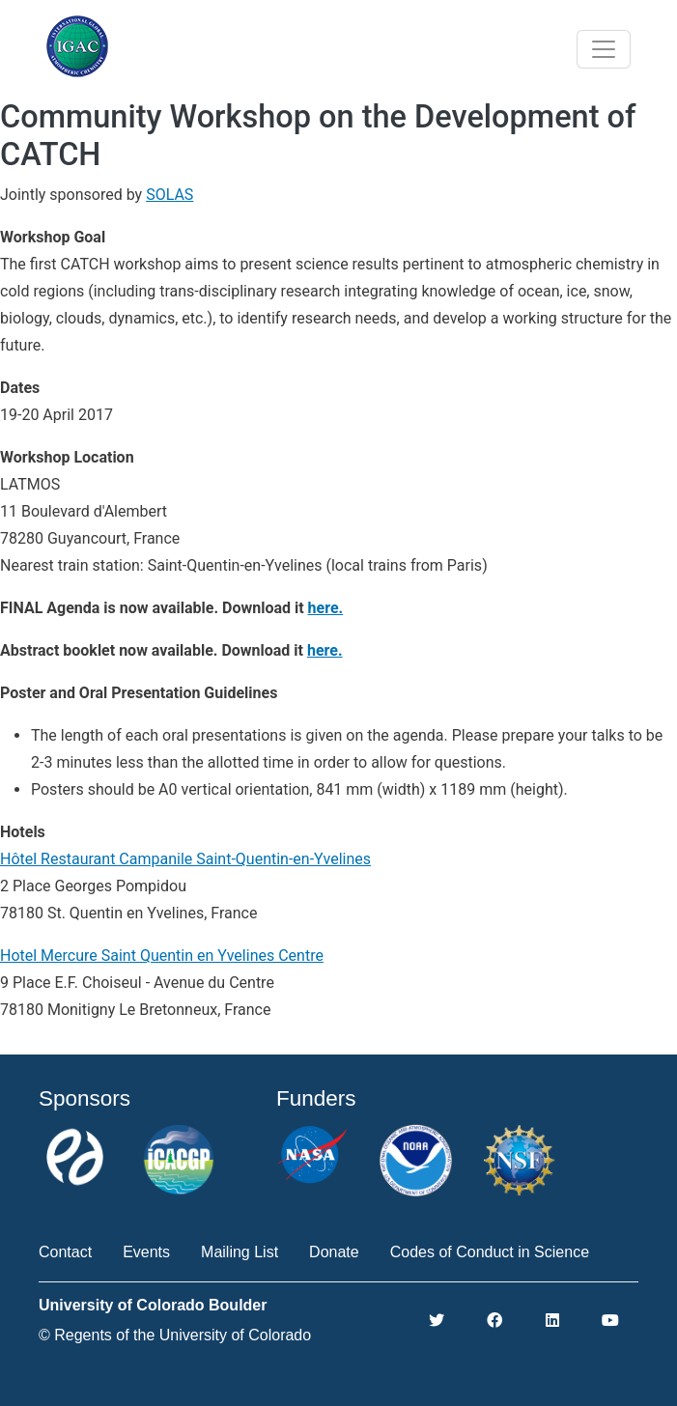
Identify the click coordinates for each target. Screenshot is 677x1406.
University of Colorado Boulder (153, 1305)
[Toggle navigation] (604, 49)
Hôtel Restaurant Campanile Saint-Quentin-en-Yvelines (185, 859)
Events (146, 1252)
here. (326, 608)
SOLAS (169, 194)
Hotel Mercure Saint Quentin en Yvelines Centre (162, 955)
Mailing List (239, 1252)
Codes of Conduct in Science (489, 1252)
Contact (65, 1252)
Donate (334, 1252)
